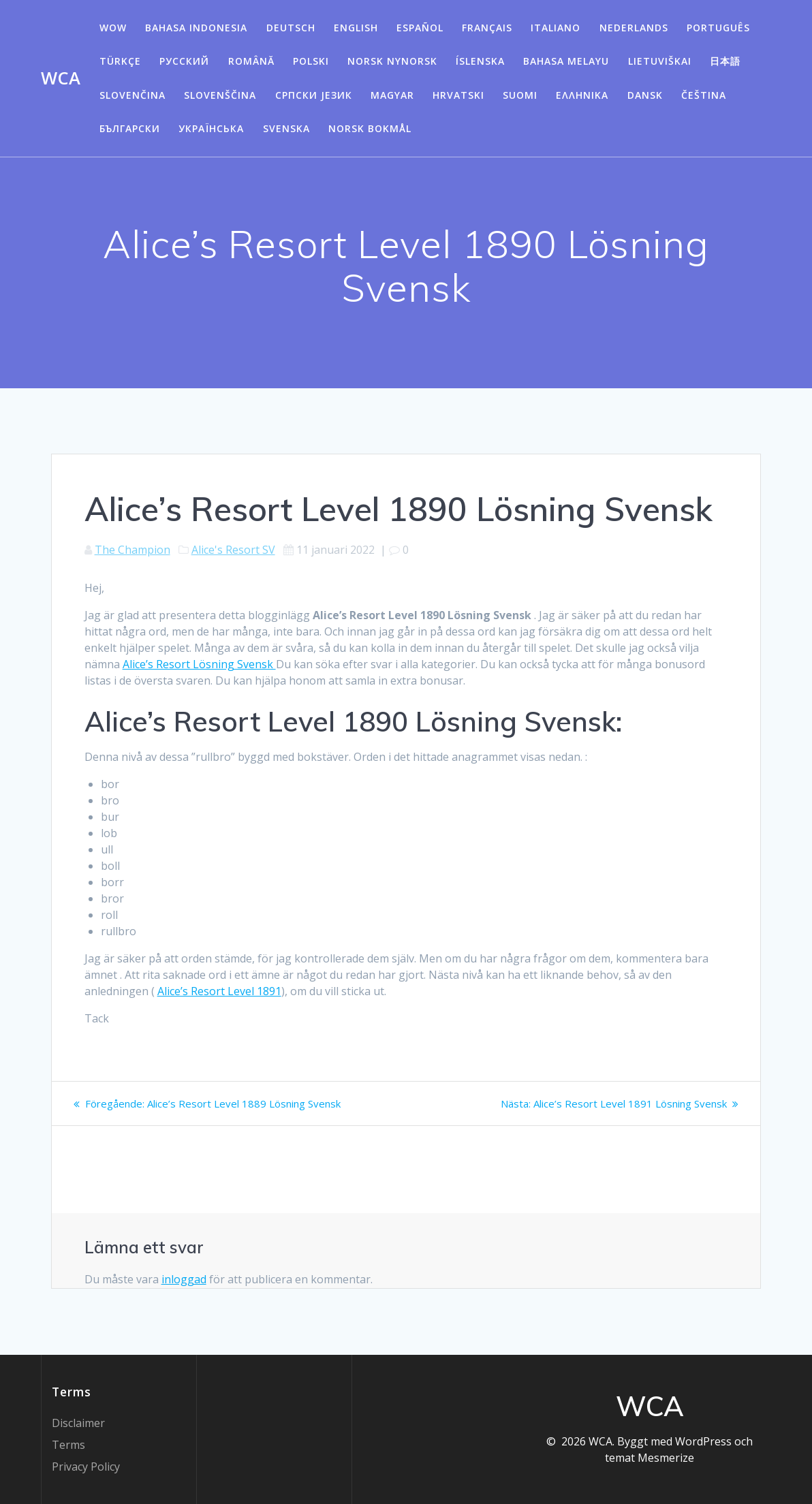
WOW (113, 27)
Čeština (703, 95)
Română (251, 60)
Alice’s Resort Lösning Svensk (199, 664)
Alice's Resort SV (233, 549)
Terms (68, 1444)
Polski (311, 60)
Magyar (392, 95)
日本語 (725, 60)
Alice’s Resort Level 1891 (219, 991)
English (356, 27)
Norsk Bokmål (369, 128)
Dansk (645, 95)
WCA (60, 78)
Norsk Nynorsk (392, 60)
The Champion (132, 549)
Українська (211, 128)
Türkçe (120, 60)
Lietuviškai (659, 60)
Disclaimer (78, 1422)
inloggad (183, 1279)
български (129, 128)
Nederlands (633, 27)
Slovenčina (132, 95)
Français (487, 27)
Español (419, 27)
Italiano (555, 27)
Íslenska (480, 60)
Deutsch (290, 27)
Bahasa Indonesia (196, 27)
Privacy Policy (86, 1466)
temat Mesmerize (649, 1457)
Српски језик (313, 95)
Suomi (520, 95)
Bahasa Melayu (566, 60)
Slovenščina (220, 95)
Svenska (286, 128)
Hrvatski (458, 95)
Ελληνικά (582, 95)
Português (718, 27)
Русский (184, 60)
